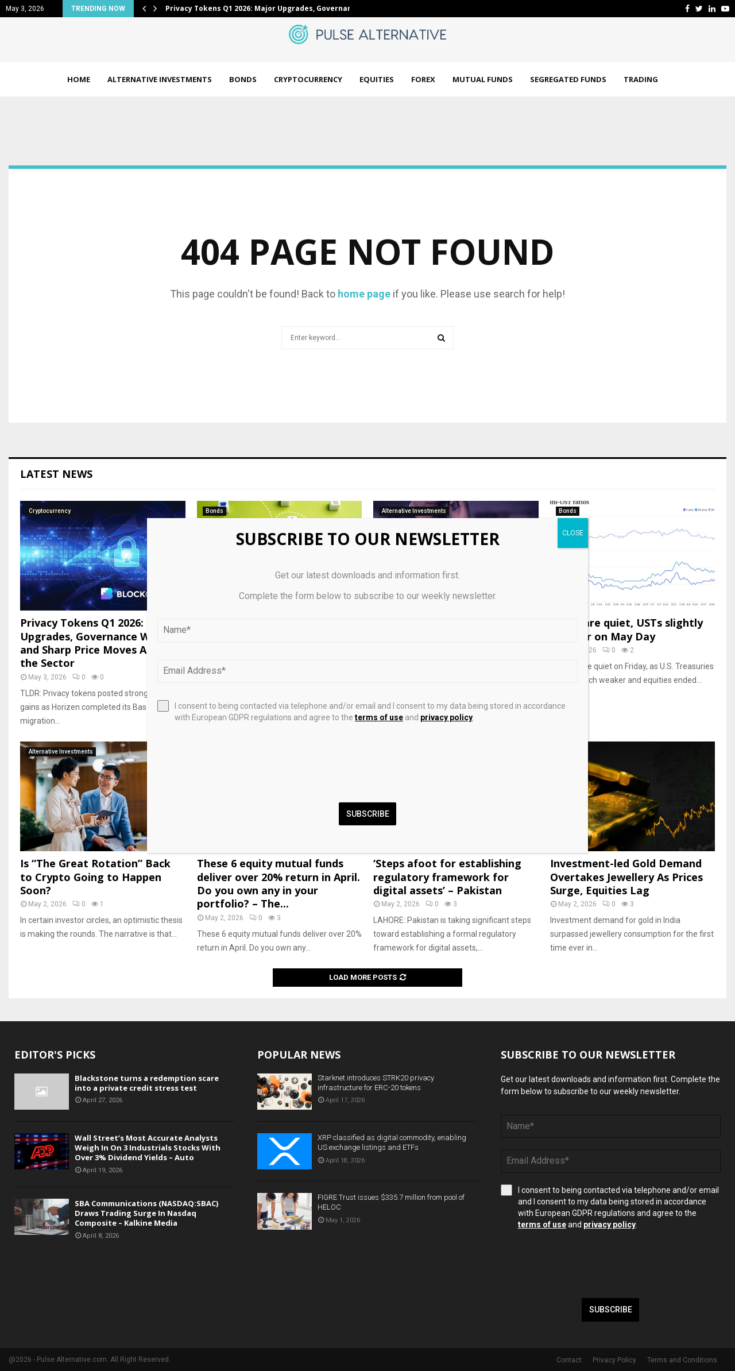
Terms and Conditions (682, 1360)
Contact (569, 1360)
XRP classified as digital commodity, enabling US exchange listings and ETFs (392, 1142)
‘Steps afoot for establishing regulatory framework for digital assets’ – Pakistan (447, 876)
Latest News (56, 474)
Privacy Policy (614, 1360)
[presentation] (588, 1264)
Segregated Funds (568, 79)
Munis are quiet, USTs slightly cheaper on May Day (626, 629)
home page (364, 294)
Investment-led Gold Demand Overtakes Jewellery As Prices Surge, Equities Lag (626, 876)
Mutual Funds (482, 79)
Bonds (243, 79)
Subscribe (610, 1309)
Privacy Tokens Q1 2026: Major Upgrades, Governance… (265, 8)
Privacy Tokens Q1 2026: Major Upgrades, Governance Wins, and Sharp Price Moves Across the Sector (98, 643)
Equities (376, 79)
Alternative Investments (159, 79)
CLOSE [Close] (572, 533)
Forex (423, 79)
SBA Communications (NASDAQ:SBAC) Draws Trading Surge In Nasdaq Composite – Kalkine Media (146, 1213)
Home (78, 79)
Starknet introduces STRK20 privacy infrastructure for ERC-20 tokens (376, 1082)
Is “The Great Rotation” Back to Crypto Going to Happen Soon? (95, 876)
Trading (641, 79)
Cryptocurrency (308, 79)
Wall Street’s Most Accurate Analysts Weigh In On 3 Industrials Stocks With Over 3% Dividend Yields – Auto (147, 1148)
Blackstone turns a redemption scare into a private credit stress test (147, 1083)
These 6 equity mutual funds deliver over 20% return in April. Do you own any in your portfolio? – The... (278, 883)
